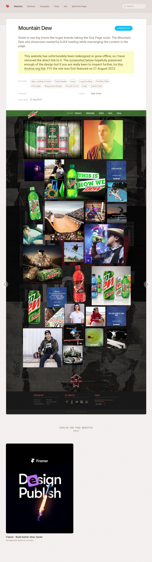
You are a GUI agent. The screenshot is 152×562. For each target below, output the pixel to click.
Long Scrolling (85, 81)
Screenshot (123, 28)
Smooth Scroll (72, 86)
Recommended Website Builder (20, 540)
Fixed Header (61, 81)
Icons (73, 81)
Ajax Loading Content (41, 81)
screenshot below (81, 60)
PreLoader (36, 86)
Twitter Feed (96, 86)
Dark (93, 93)
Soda (84, 86)
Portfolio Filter (102, 81)
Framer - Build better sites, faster (24, 537)
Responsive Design (53, 86)
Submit (76, 431)
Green (98, 93)
